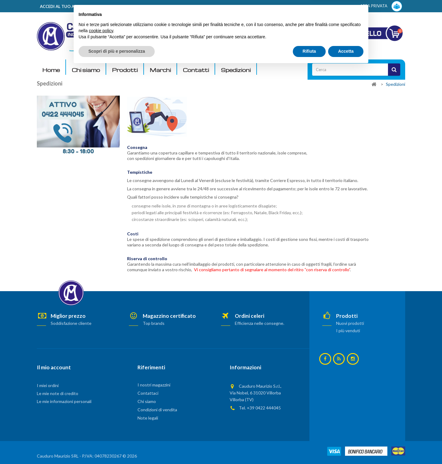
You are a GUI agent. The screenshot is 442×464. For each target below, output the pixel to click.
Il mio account (54, 367)
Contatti (196, 70)
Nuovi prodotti (350, 323)
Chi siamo (86, 70)
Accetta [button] (346, 447)
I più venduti (348, 330)
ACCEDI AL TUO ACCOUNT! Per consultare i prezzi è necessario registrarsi (114, 6)
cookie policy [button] (101, 426)
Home (51, 70)
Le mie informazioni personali (64, 401)
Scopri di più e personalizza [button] (116, 447)
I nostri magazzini (154, 384)
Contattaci (148, 393)
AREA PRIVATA (381, 6)
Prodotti (125, 70)
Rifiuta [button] (309, 447)
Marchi (160, 70)
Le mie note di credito (57, 393)
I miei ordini (48, 385)
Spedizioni (236, 70)
